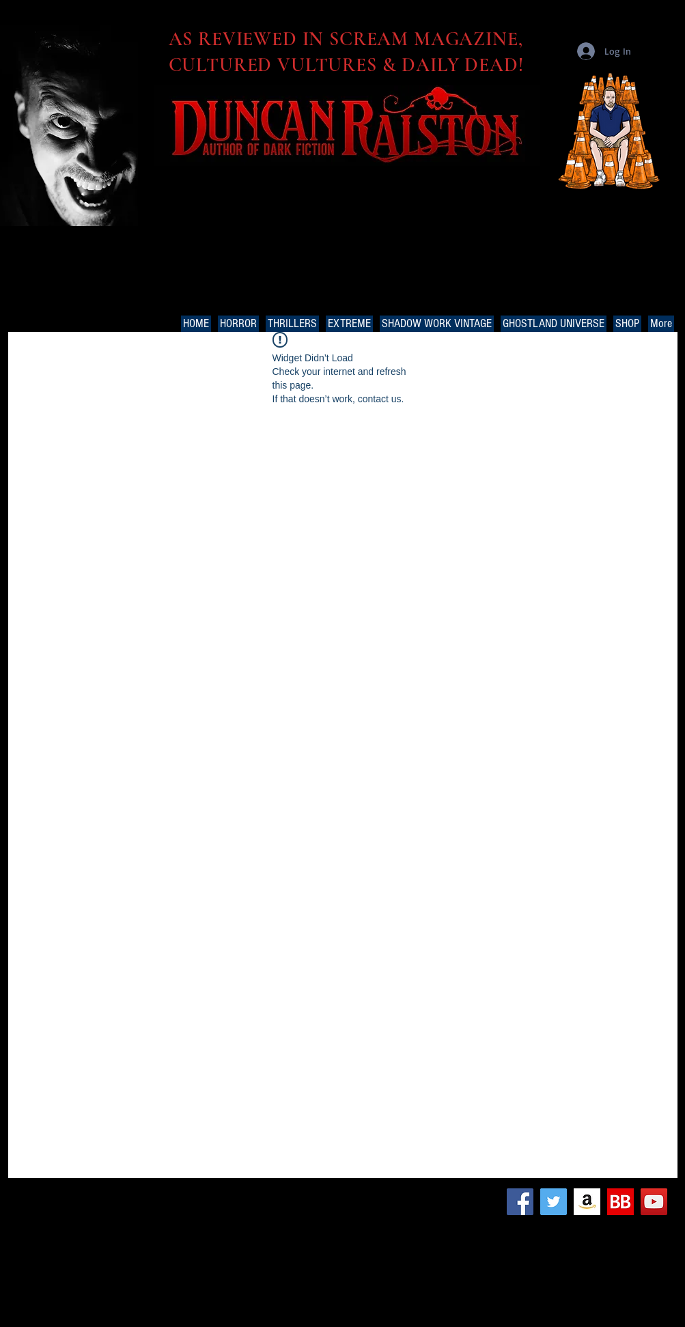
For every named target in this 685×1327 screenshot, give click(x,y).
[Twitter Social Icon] (553, 1201)
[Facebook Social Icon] (520, 1201)
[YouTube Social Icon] (654, 1201)
